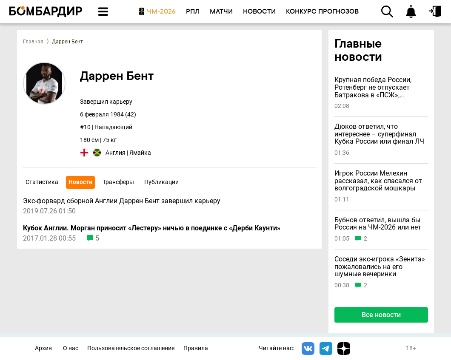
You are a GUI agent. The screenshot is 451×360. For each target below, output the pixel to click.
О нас (70, 348)
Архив (43, 348)
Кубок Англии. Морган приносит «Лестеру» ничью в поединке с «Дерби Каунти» (151, 228)
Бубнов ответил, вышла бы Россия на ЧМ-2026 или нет (377, 223)
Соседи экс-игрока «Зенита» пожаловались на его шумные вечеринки (379, 266)
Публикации (161, 182)
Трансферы (118, 182)
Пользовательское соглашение (130, 348)
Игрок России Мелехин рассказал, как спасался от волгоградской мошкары (378, 181)
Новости (80, 182)
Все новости (381, 315)
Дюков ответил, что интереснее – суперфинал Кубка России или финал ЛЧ (379, 134)
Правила (195, 348)
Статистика (42, 182)
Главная (33, 42)
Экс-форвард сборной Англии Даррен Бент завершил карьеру (121, 201)
